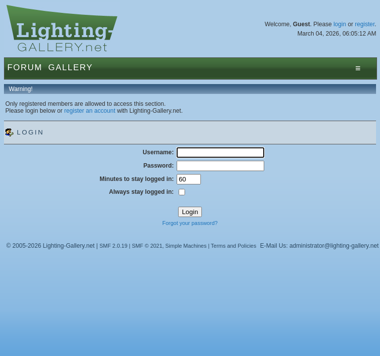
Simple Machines (185, 246)
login (339, 24)
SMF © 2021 (147, 246)
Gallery (70, 67)
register (365, 24)
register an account (89, 110)
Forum (25, 67)
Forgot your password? (190, 223)
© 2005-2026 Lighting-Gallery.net (50, 245)
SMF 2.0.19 (113, 246)
